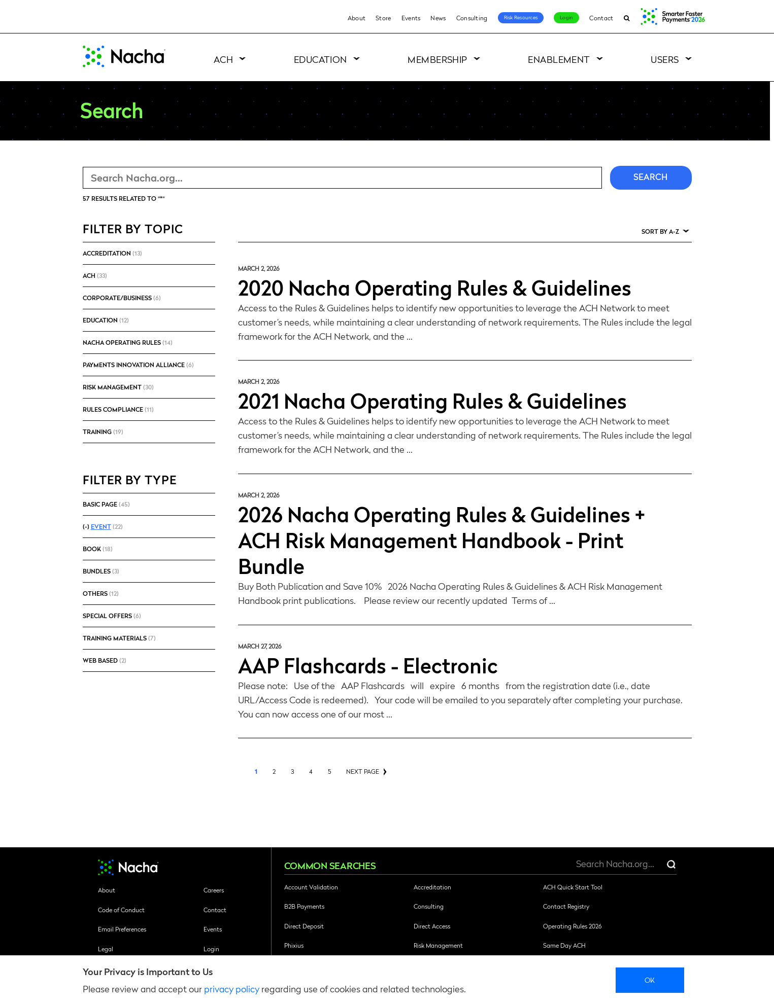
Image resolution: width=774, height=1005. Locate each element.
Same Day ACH (564, 945)
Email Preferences (122, 929)
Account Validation (311, 887)
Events (411, 18)
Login (566, 17)
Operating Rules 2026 (572, 926)
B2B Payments (304, 906)
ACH (223, 59)
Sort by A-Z (660, 231)
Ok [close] (650, 979)
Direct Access (432, 926)
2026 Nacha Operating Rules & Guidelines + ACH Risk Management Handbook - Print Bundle (441, 539)
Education (320, 59)
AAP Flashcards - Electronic (368, 664)
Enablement (559, 59)
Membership (437, 59)
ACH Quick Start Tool (572, 887)
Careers (214, 890)
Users (665, 59)
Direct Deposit (304, 926)
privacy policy (231, 988)
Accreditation (432, 887)
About (357, 18)
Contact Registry (566, 906)
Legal (105, 949)
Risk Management (438, 945)
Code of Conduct (121, 910)
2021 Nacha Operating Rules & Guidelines (432, 400)
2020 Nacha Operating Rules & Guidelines (434, 287)
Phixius (294, 945)
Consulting (472, 18)
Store (383, 18)
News (438, 18)
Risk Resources (521, 17)
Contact (601, 18)
